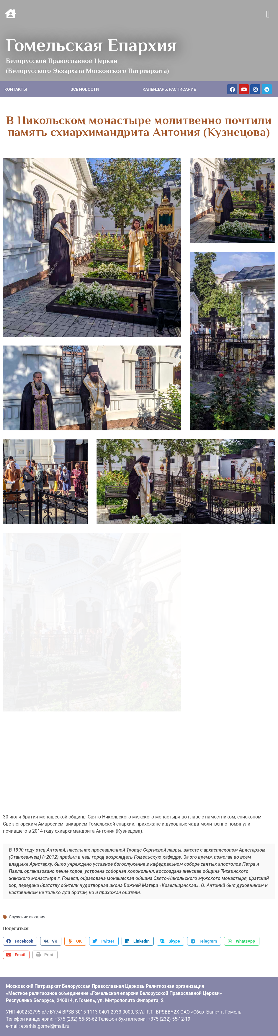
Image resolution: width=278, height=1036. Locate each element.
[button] (268, 14)
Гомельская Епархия (91, 45)
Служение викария (27, 907)
